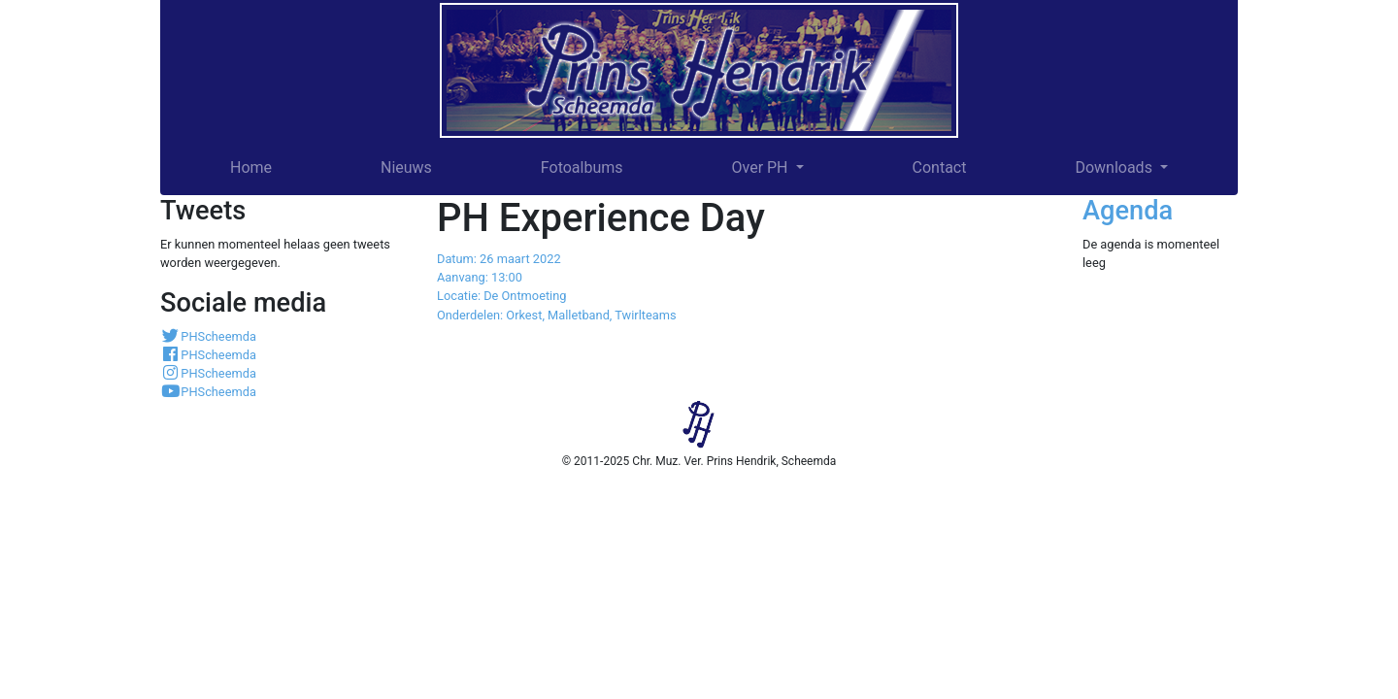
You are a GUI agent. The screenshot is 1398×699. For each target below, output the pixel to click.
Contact (940, 167)
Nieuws (406, 167)
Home (251, 167)
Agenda (1127, 210)
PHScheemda (208, 336)
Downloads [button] (1115, 167)
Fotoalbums (582, 167)
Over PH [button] (761, 167)
